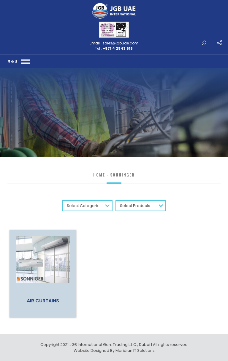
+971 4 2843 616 (118, 48)
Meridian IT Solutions (135, 350)
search (204, 42)
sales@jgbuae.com (120, 43)
